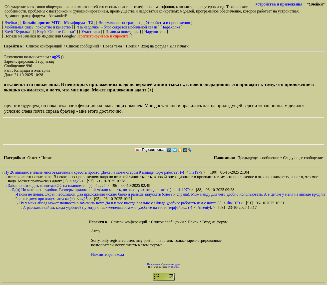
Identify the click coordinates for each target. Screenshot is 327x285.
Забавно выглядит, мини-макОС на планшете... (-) (50, 185)
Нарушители (155, 31)
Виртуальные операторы (119, 22)
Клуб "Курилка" (17, 31)
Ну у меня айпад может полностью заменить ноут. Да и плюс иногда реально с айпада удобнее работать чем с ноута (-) (120, 203)
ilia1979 (196, 172)
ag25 (56, 57)
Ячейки (11, 22)
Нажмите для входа (107, 254)
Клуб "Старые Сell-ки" (56, 31)
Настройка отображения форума (163, 264)
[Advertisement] (94, 131)
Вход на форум (153, 46)
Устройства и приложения (279, 4)
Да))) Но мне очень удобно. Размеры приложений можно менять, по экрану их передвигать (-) (91, 190)
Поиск (131, 46)
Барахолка (171, 27)
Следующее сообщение (303, 158)
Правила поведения (122, 31)
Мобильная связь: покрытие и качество (37, 27)
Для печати (179, 46)
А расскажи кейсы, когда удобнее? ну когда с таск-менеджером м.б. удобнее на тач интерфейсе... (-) (107, 207)
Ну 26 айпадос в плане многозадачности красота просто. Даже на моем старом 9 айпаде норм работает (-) (94, 172)
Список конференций (44, 46)
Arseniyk (205, 207)
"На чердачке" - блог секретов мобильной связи (116, 27)
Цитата (47, 158)
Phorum (174, 267)
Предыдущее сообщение (258, 158)
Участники (90, 31)
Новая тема (112, 46)
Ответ (32, 158)
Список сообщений (82, 46)
